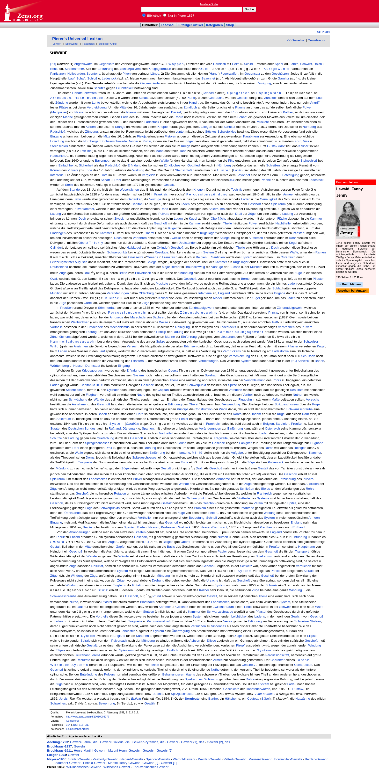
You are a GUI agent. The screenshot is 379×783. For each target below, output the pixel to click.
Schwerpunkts (117, 252)
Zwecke (175, 238)
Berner (176, 267)
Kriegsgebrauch (159, 69)
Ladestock (109, 78)
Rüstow (297, 689)
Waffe (164, 160)
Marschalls (138, 317)
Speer (279, 64)
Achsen (194, 640)
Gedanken (134, 199)
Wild (54, 346)
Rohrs (276, 380)
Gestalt (169, 185)
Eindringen (58, 233)
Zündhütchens (60, 336)
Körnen (55, 170)
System (208, 252)
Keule (54, 69)
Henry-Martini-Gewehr (89, 750)
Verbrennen (286, 327)
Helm (236, 64)
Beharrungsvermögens (178, 674)
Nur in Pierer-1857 (178, 15)
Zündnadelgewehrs (199, 312)
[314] (53, 64)
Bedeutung (196, 517)
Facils (237, 170)
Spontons (93, 73)
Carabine (132, 423)
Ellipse (311, 636)
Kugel (193, 218)
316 (81, 724)
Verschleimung (239, 356)
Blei (89, 151)
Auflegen (205, 127)
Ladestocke (280, 351)
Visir (306, 141)
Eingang (56, 136)
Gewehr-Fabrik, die (83, 742)
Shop (230, 25)
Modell (217, 298)
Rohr (234, 112)
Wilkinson (60, 665)
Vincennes (218, 626)
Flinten (224, 170)
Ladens (259, 616)
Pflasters (137, 361)
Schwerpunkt (196, 385)
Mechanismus (120, 327)
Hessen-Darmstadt (86, 365)
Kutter (147, 141)
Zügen (190, 141)
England (224, 293)
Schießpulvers (130, 69)
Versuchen (303, 566)
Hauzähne (302, 698)
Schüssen (308, 356)
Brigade (279, 293)
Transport (302, 551)
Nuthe (141, 394)
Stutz (103, 590)
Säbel (265, 698)
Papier (222, 551)
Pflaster (298, 233)
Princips (182, 409)
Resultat (97, 566)
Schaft (81, 78)
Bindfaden (147, 602)
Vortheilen (145, 517)
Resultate (161, 252)
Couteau (253, 698)
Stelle (69, 185)
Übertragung (181, 631)
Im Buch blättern (349, 284)
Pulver (307, 107)
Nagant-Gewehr (131, 759)
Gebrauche (216, 98)
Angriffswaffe (83, 64)
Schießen (273, 165)
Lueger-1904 (56, 755)
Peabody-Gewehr (105, 759)
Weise (163, 322)
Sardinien (218, 257)
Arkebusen (61, 98)
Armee (218, 660)
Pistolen (170, 136)
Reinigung (263, 83)
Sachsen (159, 317)
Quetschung (105, 438)
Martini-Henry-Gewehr (124, 750)
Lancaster (128, 631)
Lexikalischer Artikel (77, 728)
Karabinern (251, 136)
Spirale (309, 571)
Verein (258, 503)
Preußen (66, 307)
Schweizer (310, 341)
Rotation (120, 493)
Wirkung (138, 170)
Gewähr (150, 703)
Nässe (79, 112)
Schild (248, 64)
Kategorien (214, 25)
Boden (102, 414)
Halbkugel (133, 247)
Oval (53, 278)
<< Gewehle (295, 40)
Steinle (158, 694)
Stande (75, 189)
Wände (99, 399)
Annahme (79, 404)
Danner (133, 141)
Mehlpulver (59, 112)
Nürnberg (309, 127)
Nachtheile (283, 223)
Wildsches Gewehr (116, 767)
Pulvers (73, 170)
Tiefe (211, 513)
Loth (83, 151)
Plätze (63, 107)
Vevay (227, 621)
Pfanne (240, 107)
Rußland (115, 428)
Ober (204, 69)
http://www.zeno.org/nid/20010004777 (87, 716)
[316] (146, 541)
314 (68, 724)
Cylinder (56, 247)
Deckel (176, 112)
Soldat (277, 288)
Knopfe (163, 127)
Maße (275, 399)
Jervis (63, 698)
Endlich (172, 650)
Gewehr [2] (164, 750)
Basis (171, 546)
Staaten (55, 428)
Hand (214, 73)
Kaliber (288, 112)
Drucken (323, 32)
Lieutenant (227, 336)
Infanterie (57, 175)
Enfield (75, 537)
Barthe (213, 698)
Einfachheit (66, 165)
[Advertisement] (357, 11)
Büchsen (190, 346)
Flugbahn (92, 394)
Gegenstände (150, 83)
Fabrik (60, 537)
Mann (159, 151)
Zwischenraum (223, 607)
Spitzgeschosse (182, 694)
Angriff (315, 102)
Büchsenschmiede (114, 141)
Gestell (242, 98)
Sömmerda (106, 307)
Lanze (294, 64)
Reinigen (300, 448)
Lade (291, 684)
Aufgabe (237, 452)
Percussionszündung (207, 194)
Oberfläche (218, 218)
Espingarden (269, 93)
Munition (56, 293)
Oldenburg (146, 293)
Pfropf (240, 645)
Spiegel (225, 238)
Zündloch (270, 98)
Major (166, 267)
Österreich (288, 257)
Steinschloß (308, 160)
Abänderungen (79, 532)
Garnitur (283, 78)
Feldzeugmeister (62, 262)
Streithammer (74, 69)
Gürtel (88, 303)
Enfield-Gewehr (94, 763)
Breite (123, 273)
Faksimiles (88, 43)
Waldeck (184, 527)
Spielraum (278, 204)
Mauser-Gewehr (260, 759)
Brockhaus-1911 (59, 750)
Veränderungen (118, 293)
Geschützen (280, 73)
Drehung (150, 448)
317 (87, 724)
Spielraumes (194, 679)
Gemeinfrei (72, 720)
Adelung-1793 (57, 742)
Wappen (176, 64)
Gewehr (172, 742)
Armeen (288, 194)
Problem (200, 508)
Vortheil (247, 394)
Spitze (160, 341)
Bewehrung (107, 703)
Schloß (92, 78)
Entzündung (287, 479)
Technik (236, 189)
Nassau (153, 527)
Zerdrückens (232, 351)
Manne (68, 117)
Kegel (293, 242)
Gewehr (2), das (218, 742)
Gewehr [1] (168, 763)
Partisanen (58, 73)
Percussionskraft (159, 621)
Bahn (77, 199)
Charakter (277, 660)
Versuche (235, 390)
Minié (98, 385)
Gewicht (296, 616)
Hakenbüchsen (89, 98)
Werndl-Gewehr (184, 759)
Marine (170, 336)
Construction (204, 409)
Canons (208, 93)
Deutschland (59, 267)
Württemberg (59, 365)
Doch (82, 218)
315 (75, 724)
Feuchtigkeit (124, 88)
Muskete (263, 122)
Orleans (152, 257)
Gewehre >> (316, 40)
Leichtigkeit (239, 616)
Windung (77, 575)
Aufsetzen (256, 238)
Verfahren (140, 238)
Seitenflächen (75, 390)
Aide (258, 694)
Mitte (122, 107)
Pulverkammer (83, 209)
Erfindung (57, 141)
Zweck (119, 218)
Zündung (61, 102)
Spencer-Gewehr (158, 759)
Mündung (186, 273)
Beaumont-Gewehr (66, 763)
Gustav (272, 146)
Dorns (269, 448)
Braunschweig (195, 267)
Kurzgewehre (277, 69)
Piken (127, 73)
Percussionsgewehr (127, 312)
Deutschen (76, 428)
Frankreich (161, 194)
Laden (245, 199)
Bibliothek (151, 15)
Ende (124, 117)
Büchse (234, 267)
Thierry (96, 242)
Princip (273, 312)
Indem (256, 414)
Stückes (211, 131)
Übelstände (72, 513)
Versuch (132, 346)
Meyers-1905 (56, 759)
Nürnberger (91, 141)
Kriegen (198, 189)
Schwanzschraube (299, 409)
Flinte (104, 175)
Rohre (179, 117)
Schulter (229, 127)
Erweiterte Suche (209, 4)
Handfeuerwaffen (84, 93)
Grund (181, 443)
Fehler (183, 419)
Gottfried (193, 165)
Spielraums (217, 209)
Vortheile (56, 327)
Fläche (282, 218)
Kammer (316, 218)
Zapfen (121, 546)
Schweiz (304, 361)
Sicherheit (86, 165)
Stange (120, 127)
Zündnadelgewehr (201, 307)
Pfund (191, 98)
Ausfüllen (312, 484)
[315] (294, 360)
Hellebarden (76, 73)
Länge (154, 73)
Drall (238, 214)
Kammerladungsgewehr (241, 332)
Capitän (137, 204)
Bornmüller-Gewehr (288, 759)
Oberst (149, 233)
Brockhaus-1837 (59, 746)
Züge (251, 214)
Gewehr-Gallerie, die (115, 742)
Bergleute (192, 698)
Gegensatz (106, 64)
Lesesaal (167, 25)
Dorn (139, 414)
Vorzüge (155, 199)
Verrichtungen (208, 361)
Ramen (320, 252)
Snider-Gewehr (79, 759)
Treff (274, 322)
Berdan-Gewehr (316, 759)
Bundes (90, 428)
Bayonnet (208, 78)
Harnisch (219, 64)
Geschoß (254, 204)
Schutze (99, 88)
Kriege (185, 146)
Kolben (91, 127)
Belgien (201, 257)
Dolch (318, 64)
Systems (263, 498)
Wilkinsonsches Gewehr (83, 767)
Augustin (81, 262)
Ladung (55, 214)
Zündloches (172, 165)
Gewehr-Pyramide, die (148, 742)
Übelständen (187, 242)
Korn (297, 141)
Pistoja (141, 136)
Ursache (212, 580)
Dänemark (130, 428)
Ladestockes (98, 479)
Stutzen (148, 611)
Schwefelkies (227, 131)
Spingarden (238, 93)
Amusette (116, 317)
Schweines (58, 703)
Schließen (247, 488)
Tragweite (221, 438)
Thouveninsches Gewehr (150, 767)
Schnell (211, 517)
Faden (54, 385)
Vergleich (148, 175)
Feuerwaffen (229, 73)
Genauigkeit (268, 199)
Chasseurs (135, 257)
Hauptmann (306, 546)
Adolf (281, 146)
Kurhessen (168, 527)
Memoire (269, 694)
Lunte (96, 102)
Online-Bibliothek (23, 11)
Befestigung (290, 175)
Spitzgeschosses (287, 404)
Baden (319, 361)
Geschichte (231, 689)
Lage (89, 508)
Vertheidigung (97, 107)
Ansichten (81, 346)
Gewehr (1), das (192, 742)
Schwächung (78, 399)
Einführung (105, 69)
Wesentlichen (129, 189)
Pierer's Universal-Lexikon (77, 38)
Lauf (71, 78)
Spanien (148, 428)
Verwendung (231, 404)
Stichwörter (72, 43)
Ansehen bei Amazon (352, 291)
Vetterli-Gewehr (235, 759)
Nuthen (298, 394)
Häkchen (231, 698)
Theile (227, 223)
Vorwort (56, 43)
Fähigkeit (245, 443)
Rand (164, 209)
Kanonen (142, 636)
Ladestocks (228, 327)
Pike (231, 160)
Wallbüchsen (80, 322)
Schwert (306, 64)
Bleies (265, 488)
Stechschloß (59, 146)
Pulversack (143, 273)
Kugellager (208, 233)
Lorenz (95, 655)
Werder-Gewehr (209, 759)
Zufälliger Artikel (190, 25)
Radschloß (58, 131)
